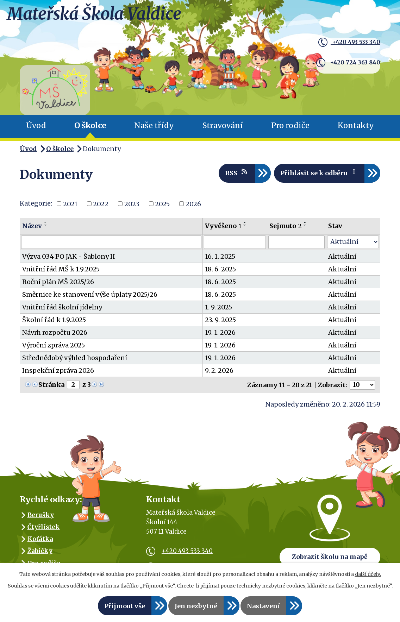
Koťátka (40, 539)
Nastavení (263, 606)
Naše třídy (154, 125)
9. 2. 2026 (219, 370)
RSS (237, 172)
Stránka (51, 385)
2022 (100, 204)
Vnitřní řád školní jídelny (62, 307)
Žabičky (39, 551)
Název (32, 226)
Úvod (36, 125)
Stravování (222, 125)
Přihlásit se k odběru (319, 172)
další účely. (368, 574)
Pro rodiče (290, 125)
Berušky (40, 515)
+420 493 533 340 (341, 43)
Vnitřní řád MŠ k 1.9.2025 (61, 269)
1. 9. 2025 (218, 307)
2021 (70, 204)
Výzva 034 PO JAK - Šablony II (68, 256)
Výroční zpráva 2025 (53, 345)
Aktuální (342, 256)
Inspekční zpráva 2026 (58, 370)
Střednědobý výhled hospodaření (74, 358)
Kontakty (356, 125)
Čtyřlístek (43, 527)
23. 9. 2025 (220, 320)
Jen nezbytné (196, 606)
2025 (162, 204)
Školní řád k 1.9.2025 (54, 320)
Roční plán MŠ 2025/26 (58, 282)
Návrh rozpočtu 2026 (54, 332)
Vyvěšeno (223, 226)
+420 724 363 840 (340, 59)
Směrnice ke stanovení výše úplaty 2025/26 (89, 294)
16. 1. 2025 (220, 256)
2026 (193, 204)
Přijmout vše (124, 606)
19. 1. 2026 (220, 332)
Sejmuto (285, 226)
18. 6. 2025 (220, 269)
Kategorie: (36, 203)
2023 (131, 204)
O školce (90, 125)
